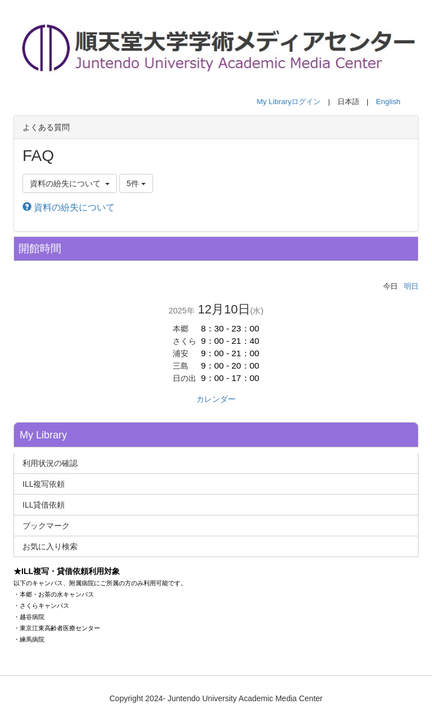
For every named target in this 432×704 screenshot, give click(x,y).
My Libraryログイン (288, 101)
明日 (411, 286)
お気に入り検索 (50, 546)
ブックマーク (46, 525)
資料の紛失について (68, 207)
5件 (136, 183)
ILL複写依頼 (43, 483)
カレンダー (216, 398)
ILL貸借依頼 (43, 504)
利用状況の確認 (50, 463)
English (388, 101)
